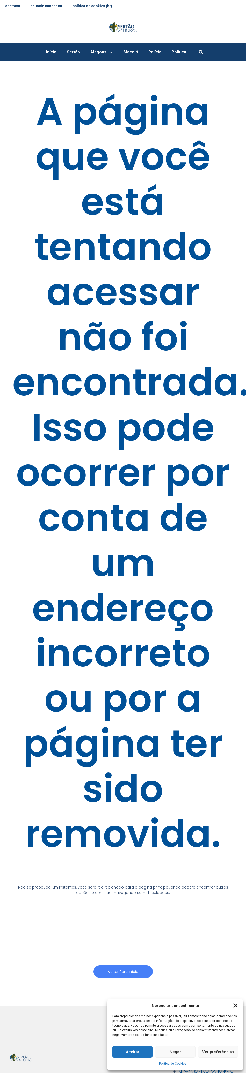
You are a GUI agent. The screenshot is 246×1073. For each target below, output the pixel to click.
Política (179, 52)
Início (51, 52)
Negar (175, 1052)
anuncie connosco (47, 6)
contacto (13, 6)
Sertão (73, 52)
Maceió (131, 52)
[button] (235, 1005)
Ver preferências (218, 1052)
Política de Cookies (172, 1063)
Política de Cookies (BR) (93, 6)
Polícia (154, 52)
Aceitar (132, 1052)
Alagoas (101, 52)
